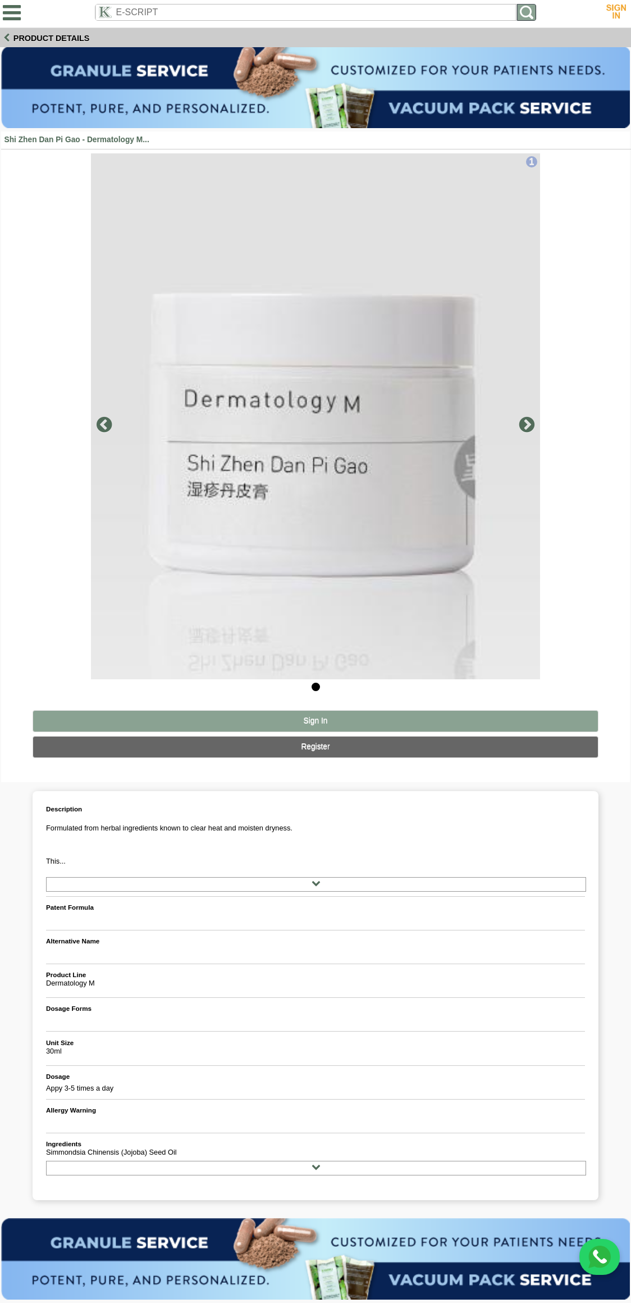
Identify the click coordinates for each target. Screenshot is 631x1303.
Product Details (51, 38)
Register (315, 746)
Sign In (316, 720)
